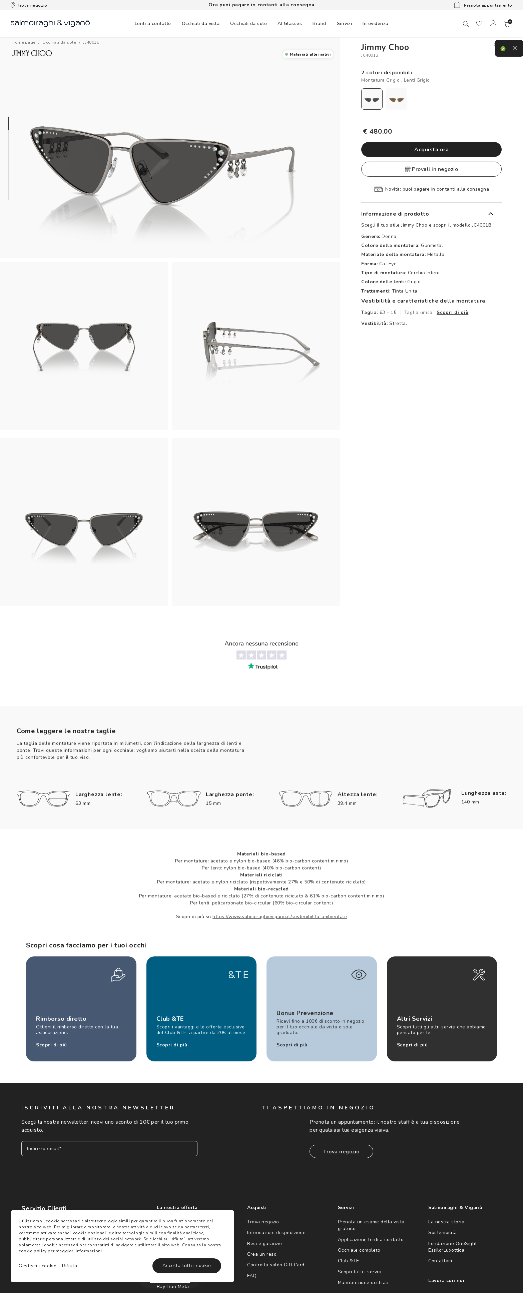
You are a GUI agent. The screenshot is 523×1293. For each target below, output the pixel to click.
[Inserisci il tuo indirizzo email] (109, 1148)
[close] (498, 46)
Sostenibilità (442, 1232)
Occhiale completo (359, 1250)
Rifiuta (69, 1266)
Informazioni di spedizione (276, 1232)
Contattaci (440, 1261)
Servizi (344, 23)
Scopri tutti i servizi (360, 1272)
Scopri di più (452, 312)
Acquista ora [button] (431, 149)
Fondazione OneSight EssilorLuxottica (452, 1246)
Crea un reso (262, 1254)
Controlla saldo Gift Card (276, 1265)
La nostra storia (446, 1222)
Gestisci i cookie (38, 1266)
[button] (507, 24)
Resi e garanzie (264, 1243)
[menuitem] (152, 23)
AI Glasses (290, 23)
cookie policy (33, 1251)
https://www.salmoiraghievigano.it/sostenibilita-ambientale (279, 916)
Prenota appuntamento (483, 5)
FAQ (252, 1276)
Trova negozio (29, 5)
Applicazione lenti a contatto (371, 1239)
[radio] (372, 99)
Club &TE (348, 1261)
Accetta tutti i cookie (186, 1265)
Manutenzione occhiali (363, 1282)
